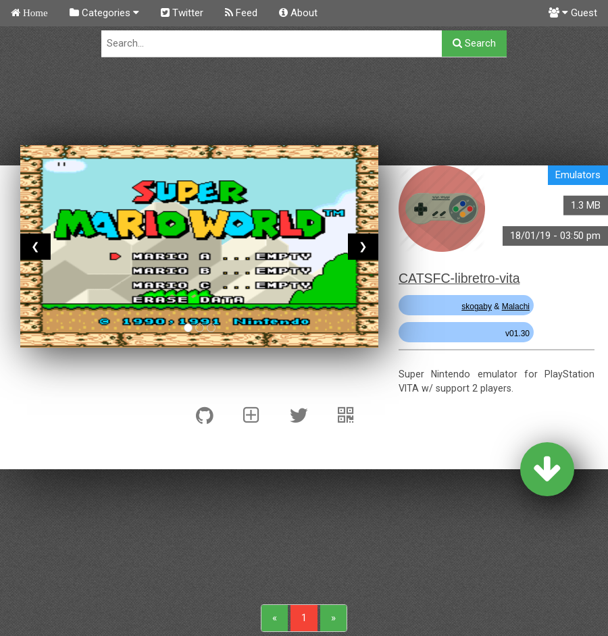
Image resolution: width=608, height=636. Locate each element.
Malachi (516, 306)
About (298, 13)
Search (474, 43)
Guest (573, 13)
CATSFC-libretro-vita (459, 278)
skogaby (476, 306)
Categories (104, 13)
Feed (241, 13)
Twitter (182, 13)
